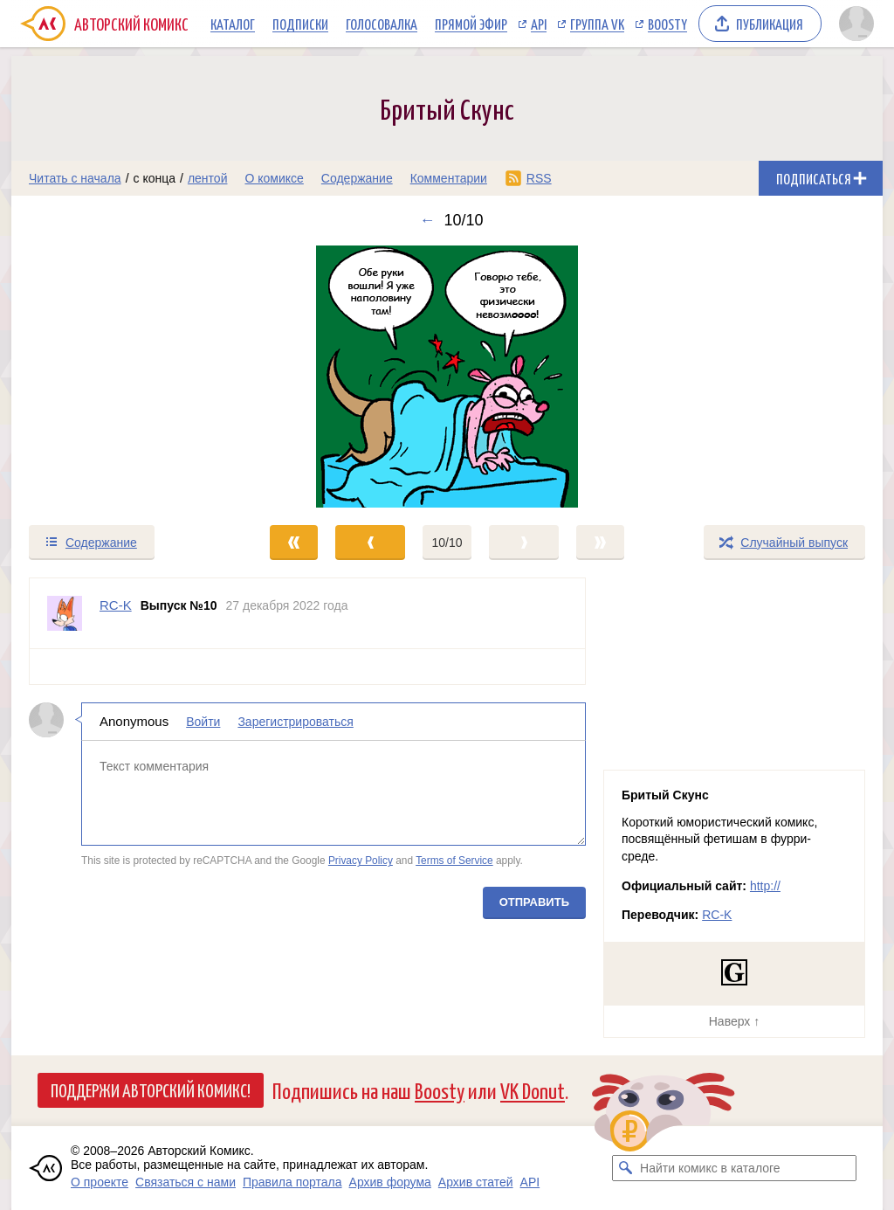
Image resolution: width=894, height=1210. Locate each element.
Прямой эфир (471, 23)
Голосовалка (381, 23)
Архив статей (475, 1182)
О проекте (99, 1182)
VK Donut (532, 1089)
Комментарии (448, 178)
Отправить (534, 902)
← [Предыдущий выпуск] (427, 220)
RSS (539, 178)
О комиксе (273, 178)
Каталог (232, 23)
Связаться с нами (185, 1182)
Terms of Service (454, 860)
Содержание (357, 178)
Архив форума (390, 1182)
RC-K (717, 915)
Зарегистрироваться (295, 722)
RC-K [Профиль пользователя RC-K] (116, 605)
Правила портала (292, 1182)
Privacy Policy (360, 860)
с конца (155, 178)
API (539, 23)
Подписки (300, 23)
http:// (765, 886)
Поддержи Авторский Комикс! (151, 1089)
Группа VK (597, 23)
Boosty (667, 23)
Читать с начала (75, 178)
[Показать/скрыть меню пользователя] (856, 23)
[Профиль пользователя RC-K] (64, 613)
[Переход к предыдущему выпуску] (120, 376)
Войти (203, 722)
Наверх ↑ (734, 1021)
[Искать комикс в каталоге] (625, 1168)
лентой (208, 178)
